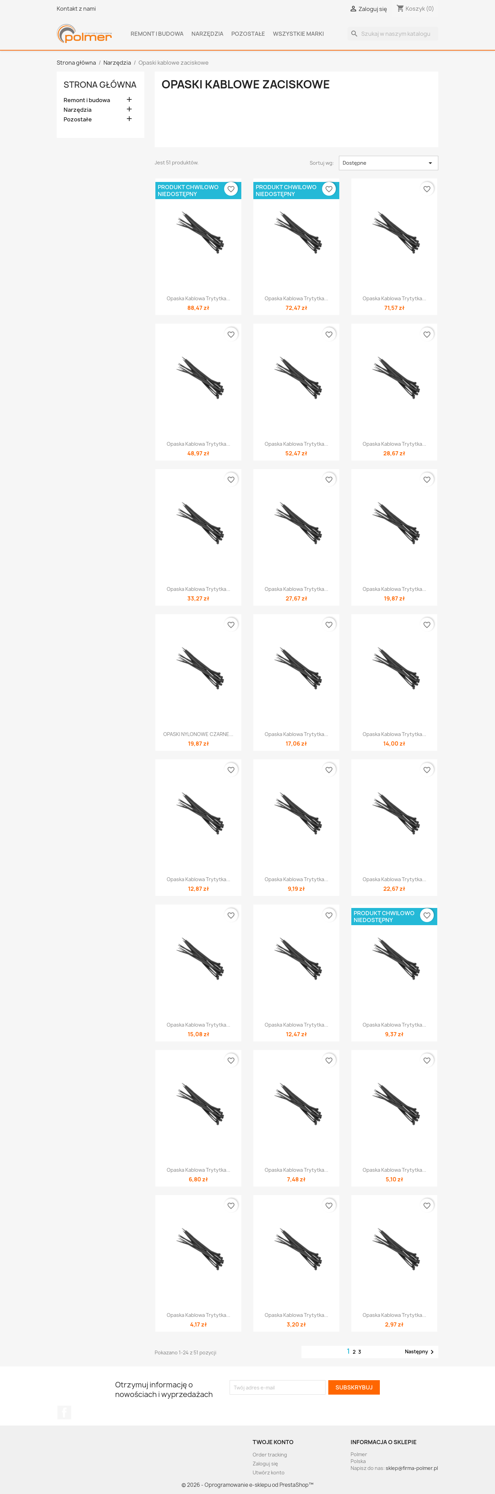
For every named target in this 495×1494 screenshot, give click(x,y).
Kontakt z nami (76, 8)
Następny (420, 1352)
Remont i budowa (157, 33)
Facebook (64, 1412)
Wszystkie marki (298, 33)
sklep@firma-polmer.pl (412, 1468)
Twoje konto (273, 1442)
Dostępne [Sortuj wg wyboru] (388, 163)
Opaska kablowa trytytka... (198, 298)
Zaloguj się (265, 1463)
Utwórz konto (269, 1472)
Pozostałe (248, 33)
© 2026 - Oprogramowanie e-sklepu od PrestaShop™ (248, 1484)
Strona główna (100, 84)
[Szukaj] (393, 34)
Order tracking (270, 1454)
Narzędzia (207, 33)
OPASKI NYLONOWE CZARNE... (198, 734)
